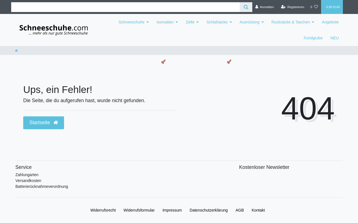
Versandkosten (28, 180)
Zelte (190, 22)
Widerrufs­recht (103, 210)
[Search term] (125, 7)
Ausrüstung (250, 22)
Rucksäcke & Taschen (291, 22)
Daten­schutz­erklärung (209, 210)
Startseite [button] (43, 122)
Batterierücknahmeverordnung (41, 186)
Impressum (172, 210)
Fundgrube (313, 38)
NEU (334, 38)
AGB (239, 210)
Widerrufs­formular (139, 210)
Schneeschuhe (132, 22)
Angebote (330, 22)
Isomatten (165, 22)
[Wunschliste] (314, 7)
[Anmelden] (264, 7)
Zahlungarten (27, 174)
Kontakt (258, 210)
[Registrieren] (292, 7)
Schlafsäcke (216, 22)
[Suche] (246, 7)
